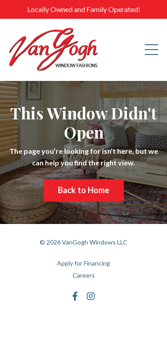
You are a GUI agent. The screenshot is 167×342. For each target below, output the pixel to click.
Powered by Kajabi (84, 319)
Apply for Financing (83, 263)
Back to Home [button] (84, 190)
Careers (84, 275)
